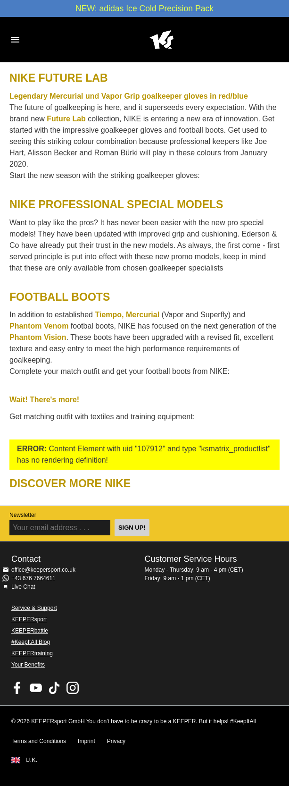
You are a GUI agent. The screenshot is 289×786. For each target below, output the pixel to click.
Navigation (15, 39)
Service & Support (34, 608)
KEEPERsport (29, 619)
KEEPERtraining (32, 653)
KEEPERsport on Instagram (72, 688)
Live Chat (23, 586)
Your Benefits (28, 664)
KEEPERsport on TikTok (54, 688)
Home (161, 39)
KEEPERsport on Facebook (17, 688)
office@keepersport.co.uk (43, 569)
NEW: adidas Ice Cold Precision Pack (144, 8)
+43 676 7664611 (33, 578)
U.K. (31, 760)
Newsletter (22, 515)
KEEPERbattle (29, 630)
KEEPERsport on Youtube (36, 688)
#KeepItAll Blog (30, 642)
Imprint (86, 741)
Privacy (116, 741)
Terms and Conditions (38, 741)
